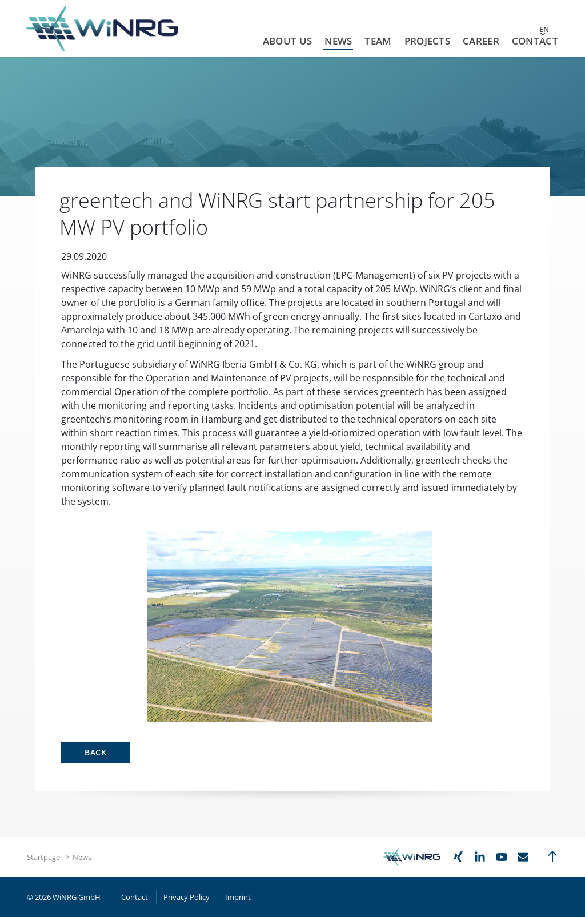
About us (287, 40)
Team (377, 40)
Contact (535, 40)
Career (481, 40)
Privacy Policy (186, 897)
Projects (427, 40)
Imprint (238, 897)
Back (95, 752)
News (338, 40)
